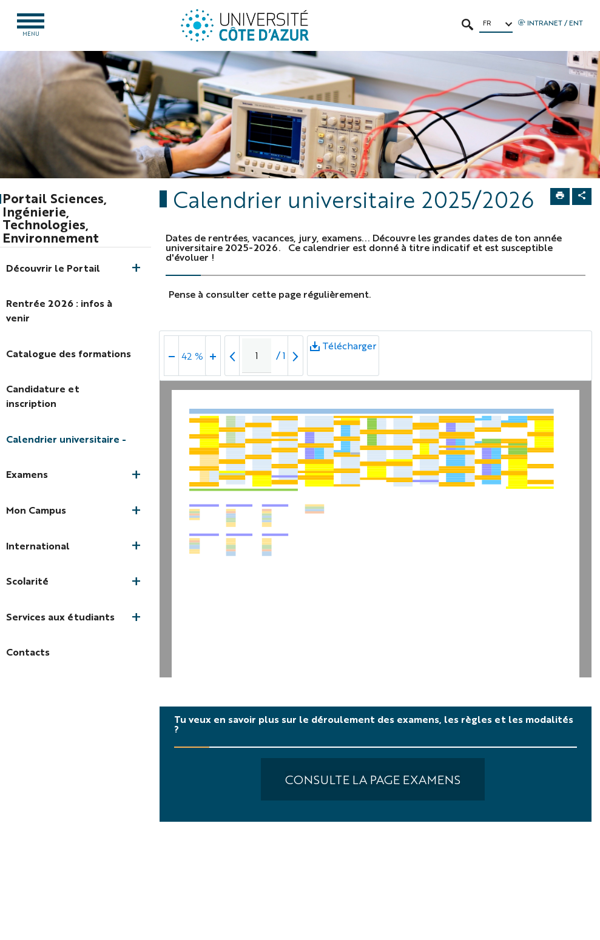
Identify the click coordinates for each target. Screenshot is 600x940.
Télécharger (343, 356)
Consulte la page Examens (372, 779)
